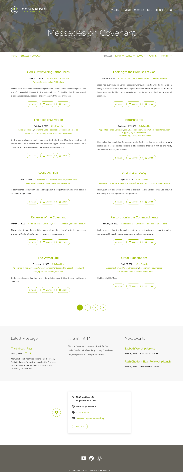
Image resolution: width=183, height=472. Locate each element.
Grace (54, 223)
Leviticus (56, 183)
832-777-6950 (83, 412)
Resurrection (156, 268)
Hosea (134, 135)
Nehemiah (146, 135)
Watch (47, 104)
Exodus (36, 82)
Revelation (57, 133)
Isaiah (50, 82)
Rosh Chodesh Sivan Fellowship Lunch (148, 361)
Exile (135, 78)
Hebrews (164, 78)
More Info (80, 426)
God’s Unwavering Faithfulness (48, 72)
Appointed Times (25, 129)
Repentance (160, 129)
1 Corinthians (122, 271)
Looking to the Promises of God (134, 72)
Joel (139, 135)
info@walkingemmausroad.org (90, 418)
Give (149, 10)
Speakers (153, 56)
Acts (35, 271)
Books (141, 56)
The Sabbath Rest (21, 348)
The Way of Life (48, 258)
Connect (160, 10)
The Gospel (68, 268)
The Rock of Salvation (48, 119)
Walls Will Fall (48, 173)
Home (14, 56)
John (157, 223)
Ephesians (64, 223)
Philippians (59, 82)
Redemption (143, 78)
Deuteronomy (39, 133)
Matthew (59, 271)
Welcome (116, 10)
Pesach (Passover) (57, 179)
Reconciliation (135, 129)
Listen (63, 104)
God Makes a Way (134, 173)
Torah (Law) (79, 268)
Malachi (163, 223)
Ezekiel (139, 271)
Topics (119, 56)
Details (32, 104)
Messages (139, 10)
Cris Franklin (51, 78)
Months (166, 56)
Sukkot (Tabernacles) (69, 129)
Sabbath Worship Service (140, 348)
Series (130, 56)
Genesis (43, 82)
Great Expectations (134, 258)
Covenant (37, 56)
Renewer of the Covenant (48, 217)
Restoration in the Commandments (134, 217)
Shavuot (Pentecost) (53, 268)
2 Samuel (29, 133)
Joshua (48, 183)
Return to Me (134, 119)
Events (127, 10)
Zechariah (67, 133)
